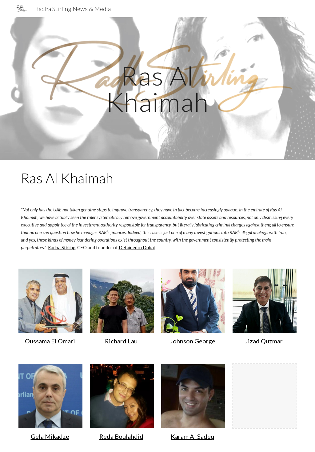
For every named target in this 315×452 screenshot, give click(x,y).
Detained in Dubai (137, 247)
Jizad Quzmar (264, 341)
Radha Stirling (61, 247)
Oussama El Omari (50, 341)
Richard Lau (121, 341)
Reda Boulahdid (121, 436)
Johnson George (192, 341)
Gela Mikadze (50, 436)
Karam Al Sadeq (192, 436)
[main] (157, 89)
